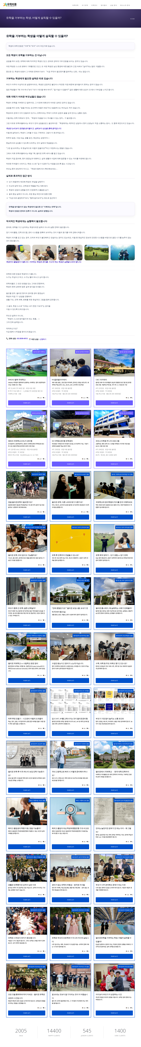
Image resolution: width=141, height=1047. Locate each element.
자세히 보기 (26, 403)
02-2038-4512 (22, 338)
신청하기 (43, 339)
